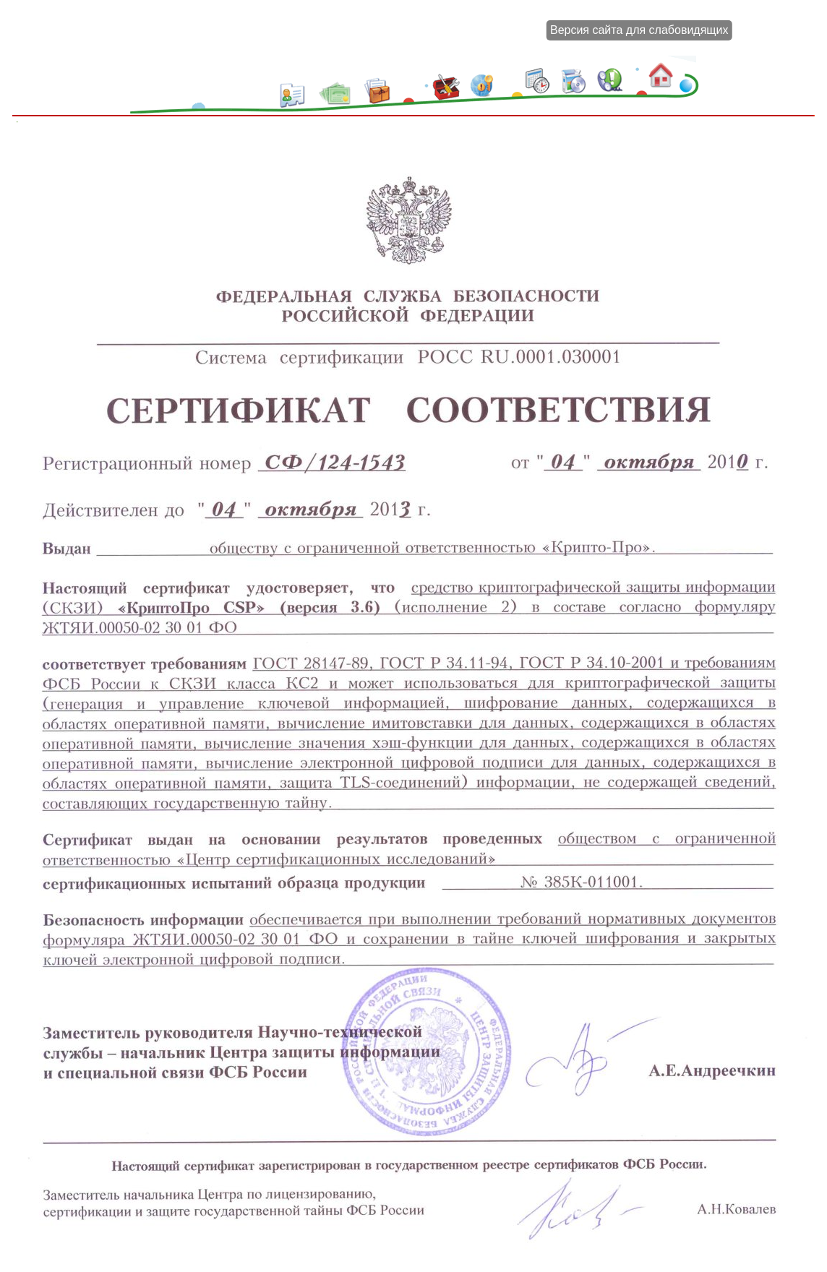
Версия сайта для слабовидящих (639, 30)
